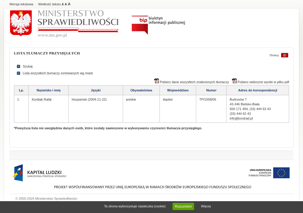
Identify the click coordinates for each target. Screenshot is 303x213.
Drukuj (274, 55)
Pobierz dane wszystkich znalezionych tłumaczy (191, 82)
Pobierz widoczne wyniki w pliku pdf (260, 82)
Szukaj (28, 66)
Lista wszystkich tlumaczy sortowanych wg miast (58, 73)
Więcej (206, 206)
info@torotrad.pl (241, 118)
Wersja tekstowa (21, 4)
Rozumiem (183, 206)
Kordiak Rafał (41, 99)
